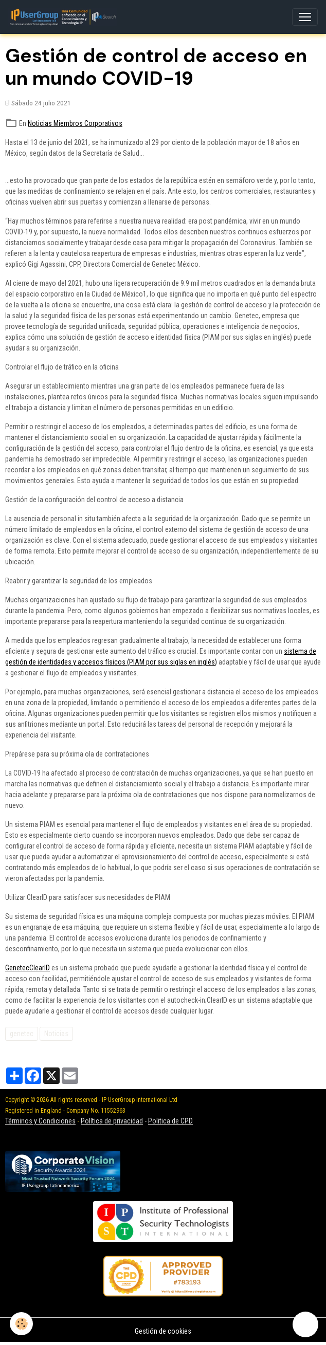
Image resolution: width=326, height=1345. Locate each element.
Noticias (56, 1033)
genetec (21, 1033)
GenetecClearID (27, 968)
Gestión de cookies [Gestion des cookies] (163, 1331)
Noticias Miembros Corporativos (75, 123)
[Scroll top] (305, 1324)
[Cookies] (21, 1323)
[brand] (64, 17)
